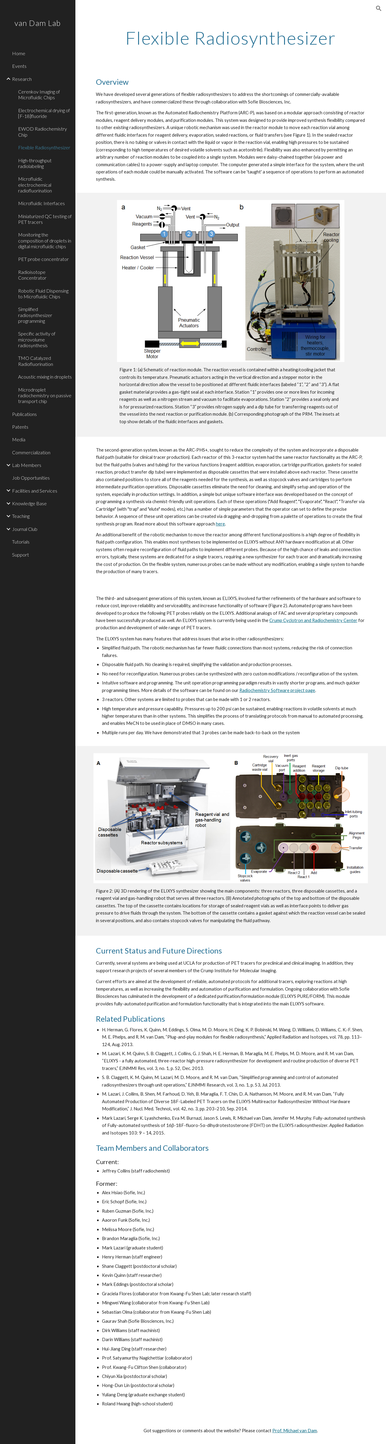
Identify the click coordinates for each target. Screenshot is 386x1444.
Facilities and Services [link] (34, 490)
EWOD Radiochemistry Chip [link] (42, 131)
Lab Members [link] (26, 465)
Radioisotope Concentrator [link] (32, 275)
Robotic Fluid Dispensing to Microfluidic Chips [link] (43, 293)
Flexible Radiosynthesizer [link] (44, 147)
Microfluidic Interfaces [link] (41, 203)
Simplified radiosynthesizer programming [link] (35, 315)
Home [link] (18, 53)
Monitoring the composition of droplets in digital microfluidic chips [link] (44, 240)
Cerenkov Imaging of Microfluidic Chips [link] (39, 94)
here (220, 523)
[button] (379, 8)
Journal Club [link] (24, 529)
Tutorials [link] (21, 541)
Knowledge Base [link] (29, 503)
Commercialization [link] (31, 452)
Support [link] (20, 554)
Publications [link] (24, 414)
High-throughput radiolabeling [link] (35, 163)
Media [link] (18, 439)
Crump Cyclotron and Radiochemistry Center (313, 620)
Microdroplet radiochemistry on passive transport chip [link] (44, 395)
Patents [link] (20, 427)
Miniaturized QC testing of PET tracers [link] (45, 219)
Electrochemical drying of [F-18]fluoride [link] (44, 113)
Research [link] (22, 79)
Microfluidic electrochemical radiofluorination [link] (35, 184)
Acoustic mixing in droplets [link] (45, 376)
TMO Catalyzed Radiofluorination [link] (35, 361)
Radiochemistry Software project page (277, 690)
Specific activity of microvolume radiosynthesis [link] (36, 339)
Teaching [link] (21, 516)
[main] (230, 37)
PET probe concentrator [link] (43, 259)
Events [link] (19, 66)
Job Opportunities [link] (31, 478)
